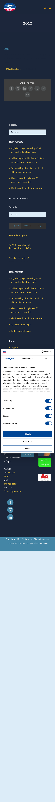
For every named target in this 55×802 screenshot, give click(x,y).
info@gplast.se (11, 483)
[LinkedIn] (10, 517)
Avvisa (28, 448)
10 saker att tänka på (19, 258)
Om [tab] (45, 359)
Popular (15, 226)
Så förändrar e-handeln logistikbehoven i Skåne (20, 246)
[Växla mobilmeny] (50, 7)
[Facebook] (10, 502)
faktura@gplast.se (12, 491)
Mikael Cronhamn (13, 69)
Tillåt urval (27, 441)
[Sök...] (27, 132)
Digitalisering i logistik (21, 331)
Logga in (14, 347)
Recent (27, 226)
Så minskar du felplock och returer (27, 188)
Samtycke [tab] (10, 359)
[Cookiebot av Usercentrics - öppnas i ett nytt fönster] (41, 352)
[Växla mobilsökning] (45, 7)
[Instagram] (10, 510)
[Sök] (12, 132)
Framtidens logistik (18, 235)
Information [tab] (27, 359)
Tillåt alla (27, 434)
